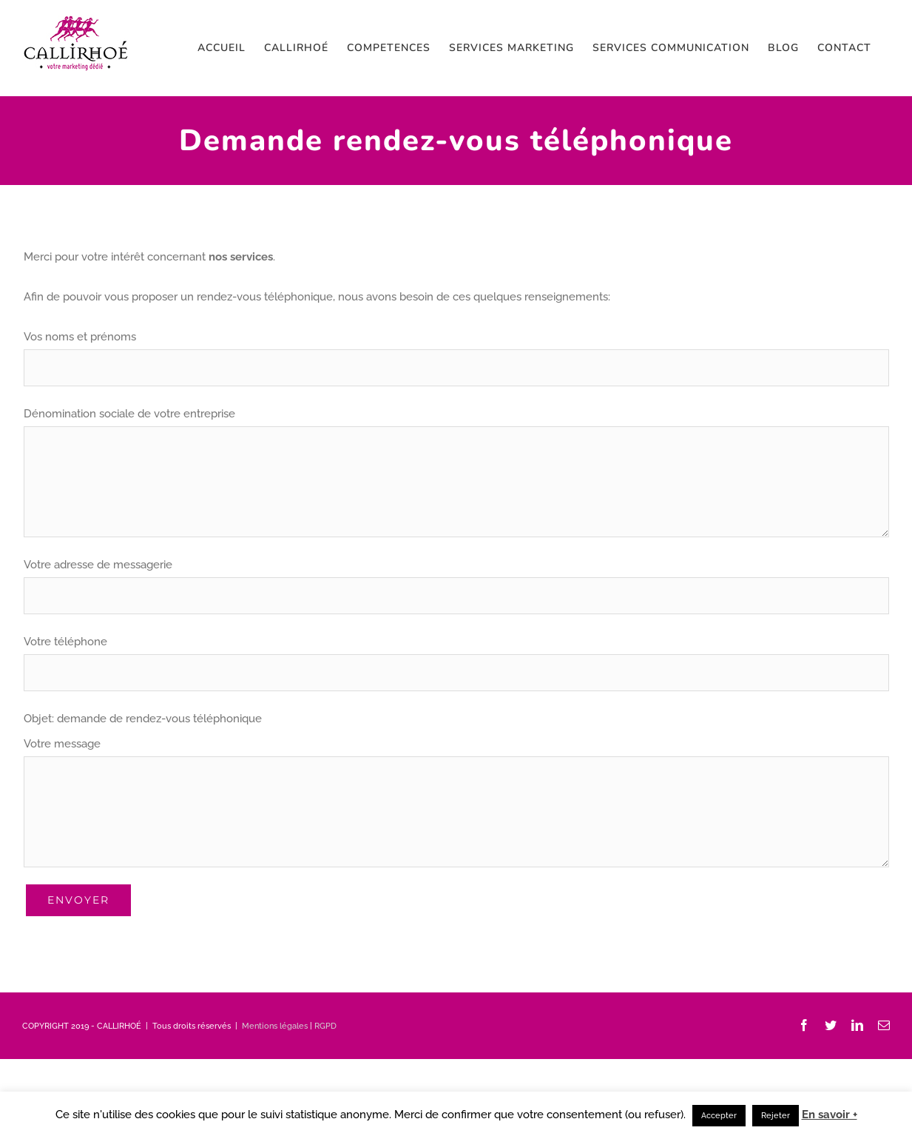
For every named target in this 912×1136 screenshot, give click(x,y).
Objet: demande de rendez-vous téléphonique (143, 718)
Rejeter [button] (775, 1115)
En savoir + (829, 1114)
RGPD (325, 1026)
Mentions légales (275, 1026)
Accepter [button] (719, 1115)
